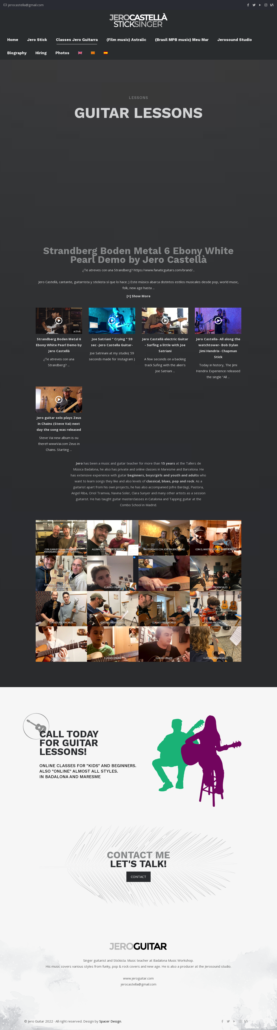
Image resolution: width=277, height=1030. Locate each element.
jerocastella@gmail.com (26, 5)
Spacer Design (110, 1021)
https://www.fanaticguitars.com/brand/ (163, 270)
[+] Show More (138, 296)
